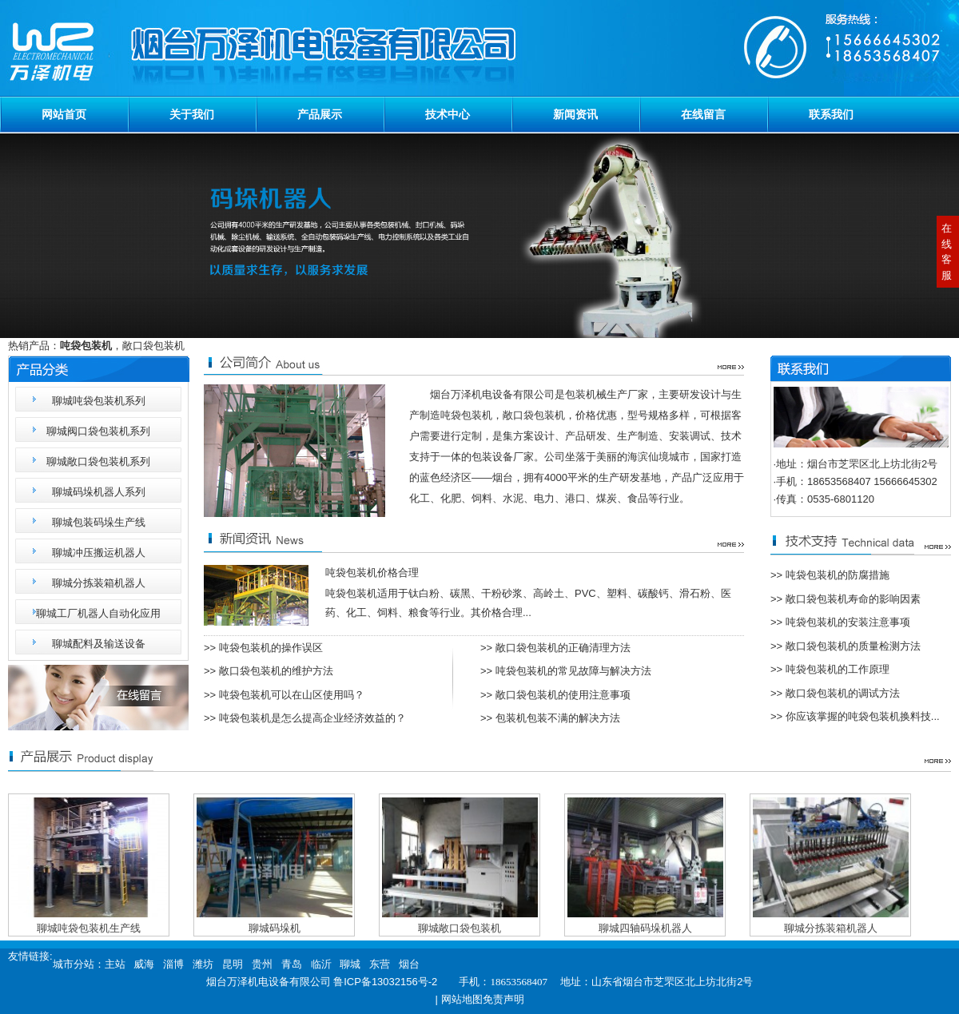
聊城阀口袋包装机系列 (98, 431)
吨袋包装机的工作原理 (837, 669)
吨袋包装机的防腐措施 (837, 575)
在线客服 (946, 251)
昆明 (232, 964)
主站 (115, 964)
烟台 (409, 964)
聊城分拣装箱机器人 (98, 583)
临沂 (321, 964)
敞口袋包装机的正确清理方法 (563, 648)
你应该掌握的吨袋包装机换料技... (863, 716)
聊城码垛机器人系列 (98, 492)
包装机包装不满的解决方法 (557, 718)
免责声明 (503, 999)
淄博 (173, 964)
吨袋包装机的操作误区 (271, 648)
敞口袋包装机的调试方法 (843, 693)
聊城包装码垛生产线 (98, 522)
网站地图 (462, 999)
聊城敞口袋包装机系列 (98, 461)
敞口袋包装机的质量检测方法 (853, 646)
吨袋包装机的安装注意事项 (848, 622)
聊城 (350, 964)
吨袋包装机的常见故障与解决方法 (573, 671)
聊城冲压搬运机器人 (98, 553)
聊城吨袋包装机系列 (98, 401)
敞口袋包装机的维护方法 (276, 671)
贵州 (262, 964)
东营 (379, 964)
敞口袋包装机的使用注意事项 (563, 695)
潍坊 (203, 964)
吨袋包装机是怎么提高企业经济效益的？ (312, 718)
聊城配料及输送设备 (98, 644)
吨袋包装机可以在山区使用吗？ (291, 695)
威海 (143, 964)
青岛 (291, 964)
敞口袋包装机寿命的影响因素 (853, 599)
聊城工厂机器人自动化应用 (98, 613)
